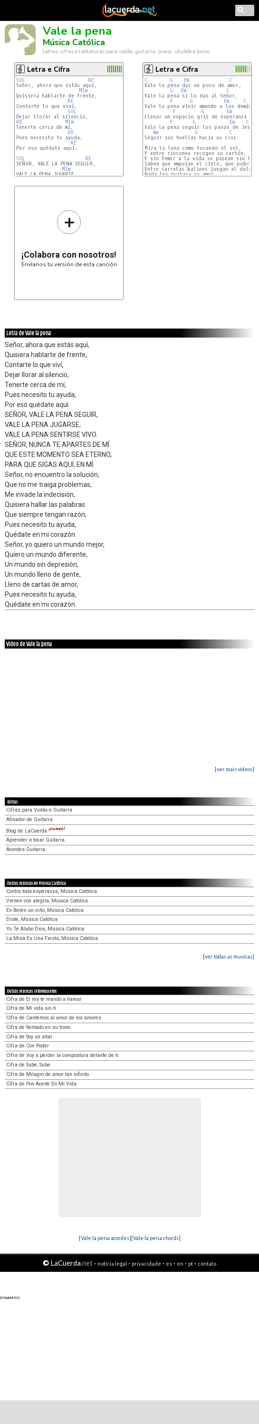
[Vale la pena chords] (156, 1238)
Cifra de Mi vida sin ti (31, 1008)
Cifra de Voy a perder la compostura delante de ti (62, 1055)
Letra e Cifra (48, 69)
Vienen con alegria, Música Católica (47, 901)
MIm (83, 90)
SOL (20, 80)
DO (70, 132)
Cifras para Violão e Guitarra (39, 810)
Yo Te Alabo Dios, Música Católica (45, 929)
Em (186, 80)
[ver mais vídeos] (234, 769)
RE (91, 80)
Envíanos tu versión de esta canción (69, 238)
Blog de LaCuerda (35, 831)
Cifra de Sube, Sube (28, 1065)
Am (155, 132)
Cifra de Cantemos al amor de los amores (53, 1018)
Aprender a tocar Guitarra (35, 840)
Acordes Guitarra (25, 849)
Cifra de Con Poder (27, 1046)
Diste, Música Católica (32, 919)
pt (190, 1263)
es (169, 1263)
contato (207, 1263)
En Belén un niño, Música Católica (45, 910)
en (180, 1263)
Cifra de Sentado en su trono (38, 1027)
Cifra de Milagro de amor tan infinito (47, 1074)
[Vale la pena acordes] (105, 1238)
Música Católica (74, 42)
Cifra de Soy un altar (29, 1037)
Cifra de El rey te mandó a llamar (44, 999)
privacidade (146, 1263)
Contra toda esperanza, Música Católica (51, 891)
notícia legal (112, 1263)
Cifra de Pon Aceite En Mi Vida (41, 1084)
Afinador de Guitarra (29, 819)
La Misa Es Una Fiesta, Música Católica (52, 938)
